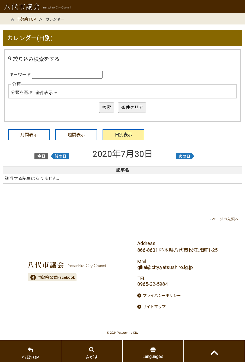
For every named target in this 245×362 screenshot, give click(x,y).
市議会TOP (26, 19)
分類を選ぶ (22, 92)
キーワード (20, 74)
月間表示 (29, 134)
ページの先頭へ (225, 219)
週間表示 (76, 134)
